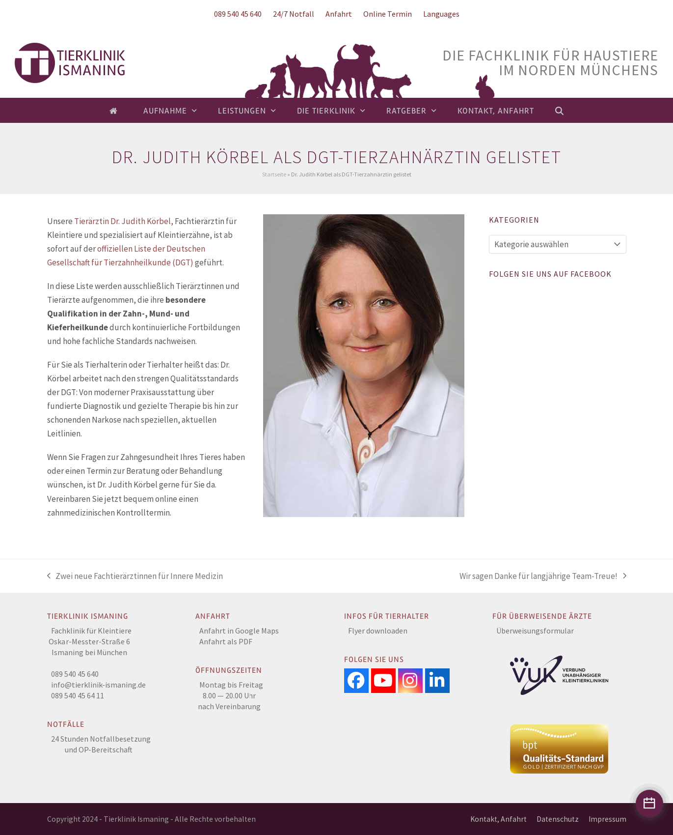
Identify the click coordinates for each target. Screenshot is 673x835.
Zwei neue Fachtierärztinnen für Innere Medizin (135, 577)
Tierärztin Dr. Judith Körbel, (123, 221)
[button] (559, 110)
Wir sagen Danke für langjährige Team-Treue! (542, 577)
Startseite (274, 174)
